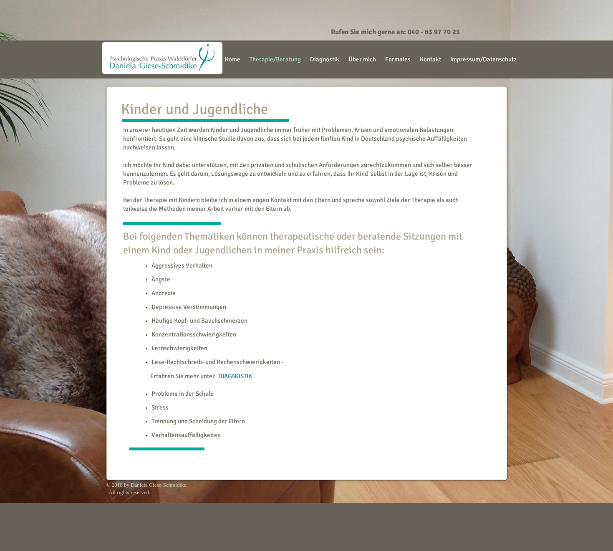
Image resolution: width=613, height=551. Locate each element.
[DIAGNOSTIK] (235, 376)
